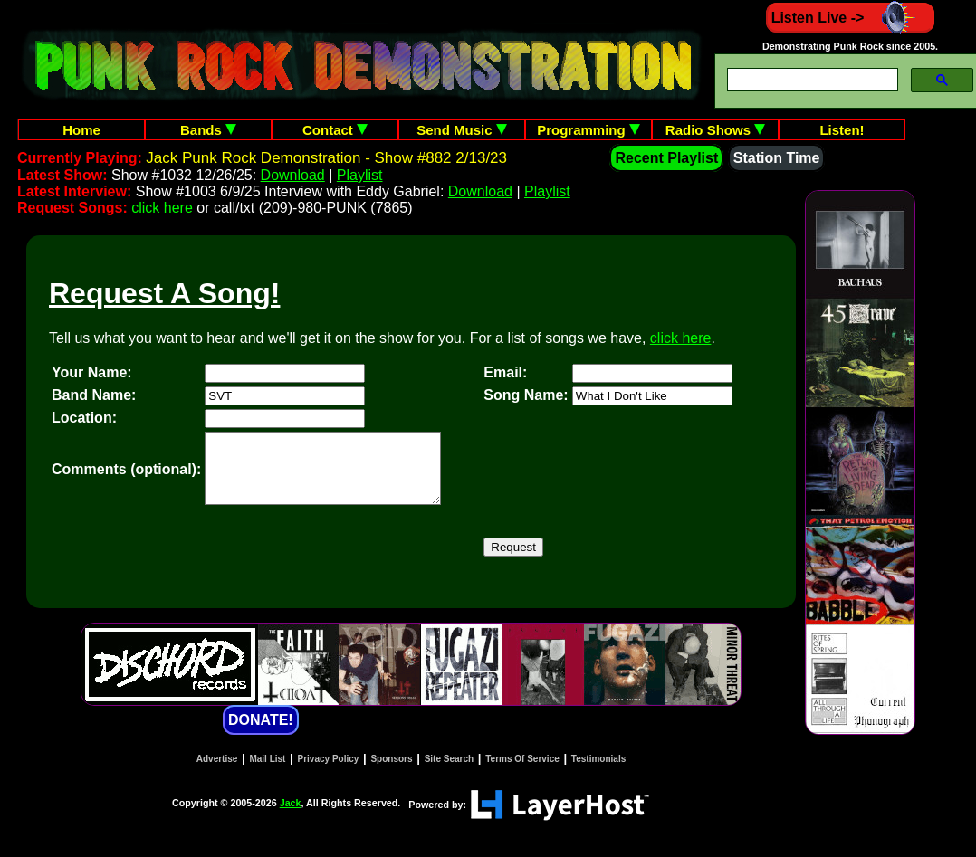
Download (293, 175)
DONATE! (260, 733)
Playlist (360, 175)
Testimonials (598, 772)
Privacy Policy (328, 772)
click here (162, 207)
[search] (810, 80)
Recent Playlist (666, 158)
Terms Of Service (522, 772)
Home (81, 130)
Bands (208, 130)
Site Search (449, 772)
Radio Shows (715, 130)
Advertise (217, 772)
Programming (588, 130)
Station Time (776, 158)
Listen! (841, 130)
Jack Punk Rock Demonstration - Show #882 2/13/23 (326, 158)
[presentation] (342, 561)
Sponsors (391, 772)
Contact (335, 130)
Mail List (267, 772)
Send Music (461, 130)
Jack (290, 816)
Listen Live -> (850, 18)
